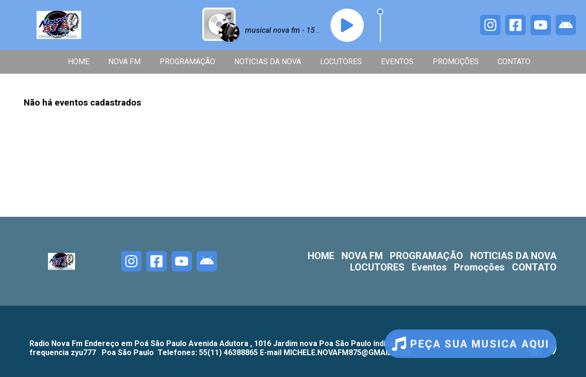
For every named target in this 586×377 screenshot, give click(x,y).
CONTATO (514, 61)
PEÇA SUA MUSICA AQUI (471, 344)
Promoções (456, 61)
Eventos (397, 61)
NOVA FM (124, 61)
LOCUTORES (341, 61)
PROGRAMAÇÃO (187, 61)
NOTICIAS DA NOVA (267, 61)
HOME (78, 61)
